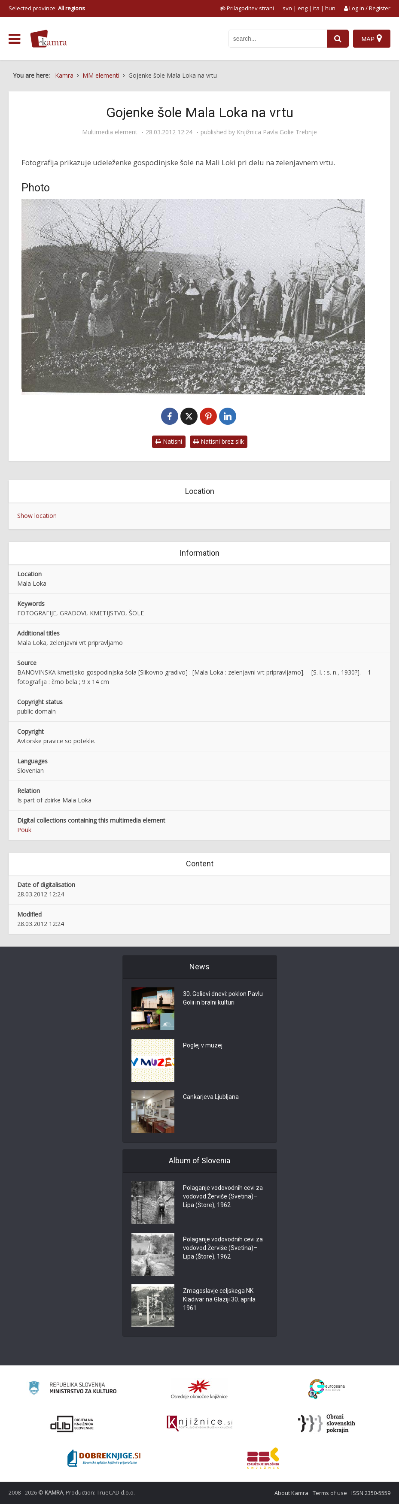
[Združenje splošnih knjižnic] (263, 1458)
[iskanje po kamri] (277, 39)
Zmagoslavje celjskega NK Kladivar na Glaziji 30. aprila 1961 (219, 1299)
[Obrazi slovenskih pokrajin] (326, 1423)
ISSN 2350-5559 (370, 1493)
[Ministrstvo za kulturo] (72, 1389)
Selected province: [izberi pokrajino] (47, 8)
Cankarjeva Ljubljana (211, 1096)
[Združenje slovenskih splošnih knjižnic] (199, 1423)
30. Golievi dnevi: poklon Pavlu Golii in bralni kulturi (223, 998)
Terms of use (330, 1493)
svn (287, 8)
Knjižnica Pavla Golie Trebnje (277, 132)
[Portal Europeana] (327, 1389)
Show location (37, 515)
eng (303, 8)
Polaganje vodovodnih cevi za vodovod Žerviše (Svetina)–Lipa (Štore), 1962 (223, 1196)
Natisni (168, 441)
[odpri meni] (14, 39)
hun (330, 8)
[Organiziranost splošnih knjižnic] (199, 1389)
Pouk (24, 830)
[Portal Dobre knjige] (103, 1458)
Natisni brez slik (218, 441)
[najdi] (338, 39)
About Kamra (291, 1493)
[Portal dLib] (72, 1423)
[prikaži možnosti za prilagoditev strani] (247, 8)
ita (316, 8)
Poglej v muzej (202, 1045)
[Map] (371, 39)
